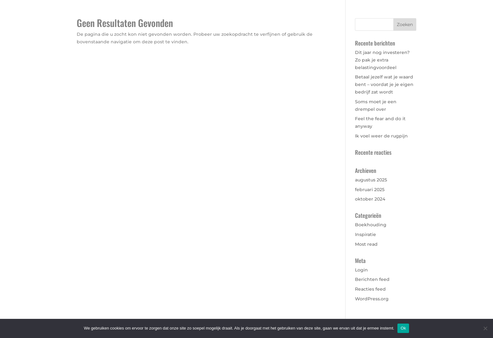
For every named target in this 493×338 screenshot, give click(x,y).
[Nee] (485, 328)
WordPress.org (372, 299)
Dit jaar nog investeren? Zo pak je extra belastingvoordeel (382, 60)
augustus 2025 (371, 180)
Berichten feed (372, 279)
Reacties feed (370, 289)
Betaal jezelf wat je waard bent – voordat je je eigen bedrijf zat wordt (384, 84)
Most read (366, 244)
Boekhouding (370, 225)
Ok (403, 328)
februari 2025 (370, 189)
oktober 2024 (370, 199)
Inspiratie (365, 234)
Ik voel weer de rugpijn (381, 136)
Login (361, 270)
